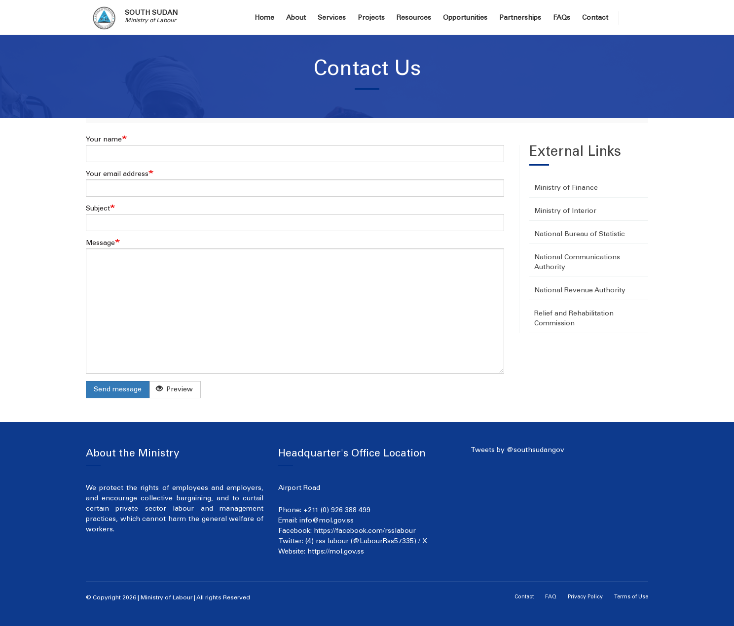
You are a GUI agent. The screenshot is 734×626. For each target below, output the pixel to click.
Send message (118, 389)
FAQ (550, 597)
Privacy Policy (585, 597)
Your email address (117, 174)
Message (100, 243)
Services (332, 18)
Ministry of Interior (565, 211)
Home (264, 18)
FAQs (561, 18)
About (296, 18)
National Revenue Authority (579, 290)
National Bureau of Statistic (579, 234)
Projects (371, 18)
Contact (595, 18)
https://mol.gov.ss (335, 552)
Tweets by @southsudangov (517, 450)
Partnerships (520, 18)
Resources (414, 18)
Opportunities (465, 18)
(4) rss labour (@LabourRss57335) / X (366, 541)
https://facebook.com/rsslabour (365, 531)
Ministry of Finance (566, 188)
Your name (104, 140)
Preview (174, 389)
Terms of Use (631, 597)
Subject (98, 209)
